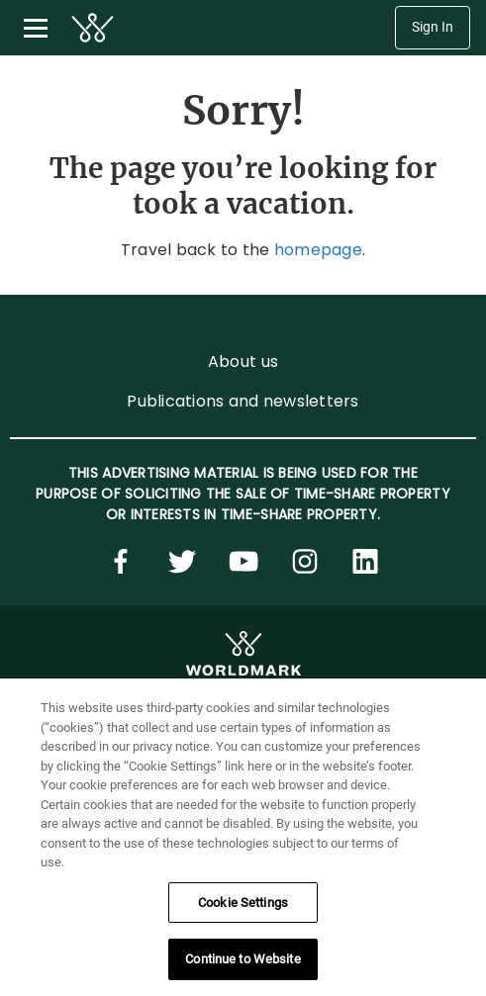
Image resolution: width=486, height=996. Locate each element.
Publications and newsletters (242, 401)
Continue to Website (242, 958)
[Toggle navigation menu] (35, 27)
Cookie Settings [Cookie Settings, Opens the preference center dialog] (243, 902)
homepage (318, 249)
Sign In (432, 27)
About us (243, 361)
